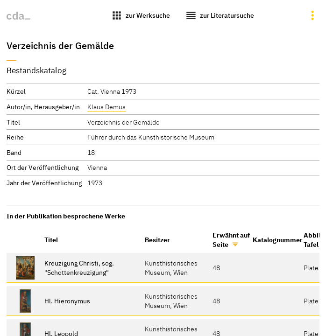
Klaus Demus (106, 106)
